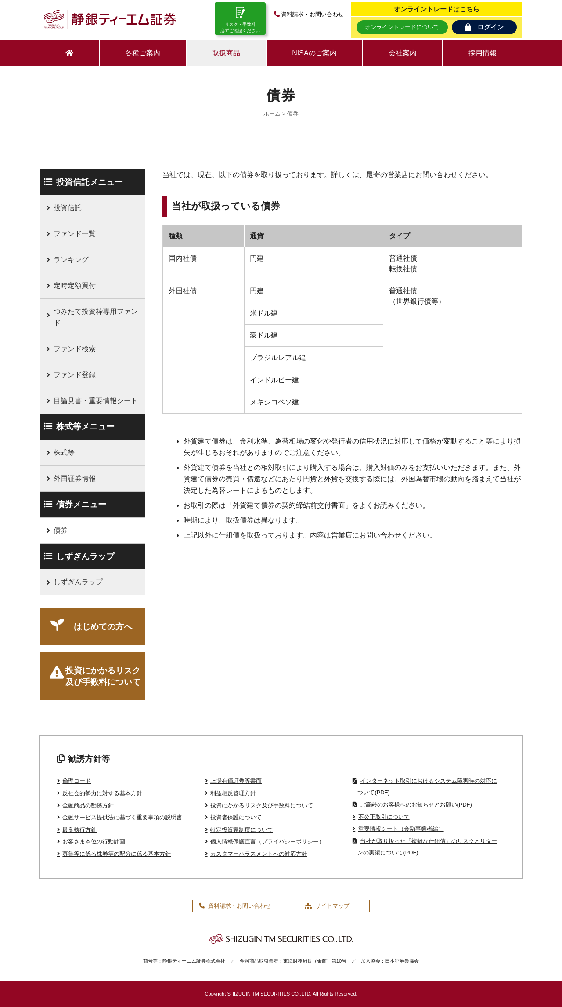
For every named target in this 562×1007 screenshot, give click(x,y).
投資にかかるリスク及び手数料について (102, 676)
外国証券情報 (75, 478)
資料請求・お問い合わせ (308, 14)
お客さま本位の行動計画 (93, 841)
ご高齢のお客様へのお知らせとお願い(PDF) (416, 804)
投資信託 (68, 207)
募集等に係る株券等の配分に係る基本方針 (116, 854)
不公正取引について (384, 817)
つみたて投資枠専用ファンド (96, 317)
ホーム (272, 113)
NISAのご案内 (314, 53)
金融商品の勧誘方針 (88, 805)
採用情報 (482, 53)
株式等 (64, 452)
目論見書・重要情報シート (96, 400)
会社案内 (403, 53)
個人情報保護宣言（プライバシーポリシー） (267, 841)
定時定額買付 (75, 285)
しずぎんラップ (78, 581)
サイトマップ (327, 905)
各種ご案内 (142, 53)
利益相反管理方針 (233, 793)
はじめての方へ (103, 626)
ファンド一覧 (75, 233)
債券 (61, 530)
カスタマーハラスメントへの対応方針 (258, 854)
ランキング (71, 259)
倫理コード (76, 781)
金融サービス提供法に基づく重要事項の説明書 (122, 817)
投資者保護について (236, 817)
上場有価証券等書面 (236, 781)
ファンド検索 (75, 349)
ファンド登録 (75, 374)
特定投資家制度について (241, 829)
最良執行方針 (79, 829)
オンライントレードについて (402, 27)
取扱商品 (226, 53)
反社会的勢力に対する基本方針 (102, 793)
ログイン (484, 27)
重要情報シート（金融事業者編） (401, 828)
